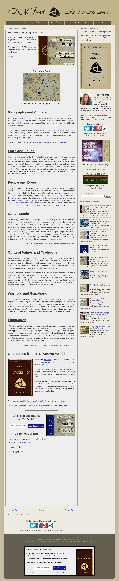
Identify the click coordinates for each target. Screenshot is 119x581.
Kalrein (48, 384)
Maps (32, 23)
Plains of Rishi (36, 142)
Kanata (60, 203)
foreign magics (19, 220)
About (68, 23)
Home (42, 510)
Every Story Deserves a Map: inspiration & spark (100, 327)
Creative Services (102, 23)
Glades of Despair (43, 193)
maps (19, 442)
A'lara (72, 369)
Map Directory (27, 49)
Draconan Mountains (16, 203)
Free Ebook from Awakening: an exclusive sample (100, 286)
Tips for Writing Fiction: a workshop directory (98, 272)
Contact (78, 23)
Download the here (25, 406)
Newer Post (13, 510)
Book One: (18, 118)
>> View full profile (97, 119)
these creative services (95, 169)
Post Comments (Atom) (25, 515)
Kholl (26, 142)
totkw (30, 442)
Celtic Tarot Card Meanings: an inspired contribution (99, 313)
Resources (42, 23)
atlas (15, 442)
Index (60, 23)
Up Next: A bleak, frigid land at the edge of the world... (45, 401)
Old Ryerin (63, 142)
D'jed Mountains (17, 200)
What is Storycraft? (96, 219)
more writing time (95, 188)
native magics (51, 220)
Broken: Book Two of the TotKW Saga (98, 246)
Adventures (12, 23)
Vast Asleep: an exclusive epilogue (95, 32)
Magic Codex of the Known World (51, 244)
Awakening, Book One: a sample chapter (98, 300)
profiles (24, 442)
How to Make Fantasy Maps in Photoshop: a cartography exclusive (100, 207)
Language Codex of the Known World (49, 345)
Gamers (88, 23)
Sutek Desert (34, 203)
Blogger (90, 541)
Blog (52, 23)
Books (23, 23)
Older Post (70, 510)
